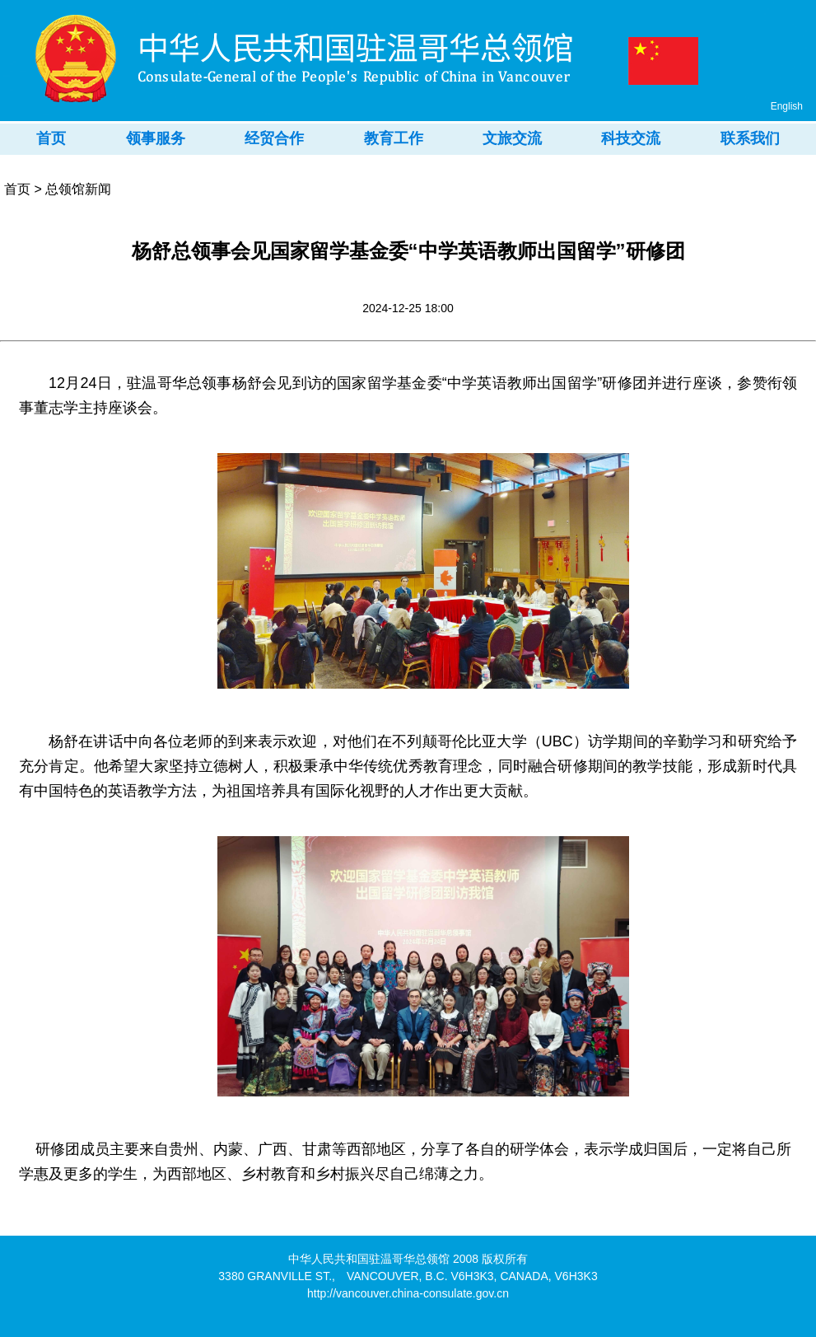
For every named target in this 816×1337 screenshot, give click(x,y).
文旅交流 (512, 138)
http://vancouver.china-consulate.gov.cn (408, 1293)
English (787, 106)
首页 (51, 138)
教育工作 (393, 138)
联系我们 (750, 138)
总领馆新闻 (78, 189)
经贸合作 (274, 138)
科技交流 (630, 138)
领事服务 (155, 138)
